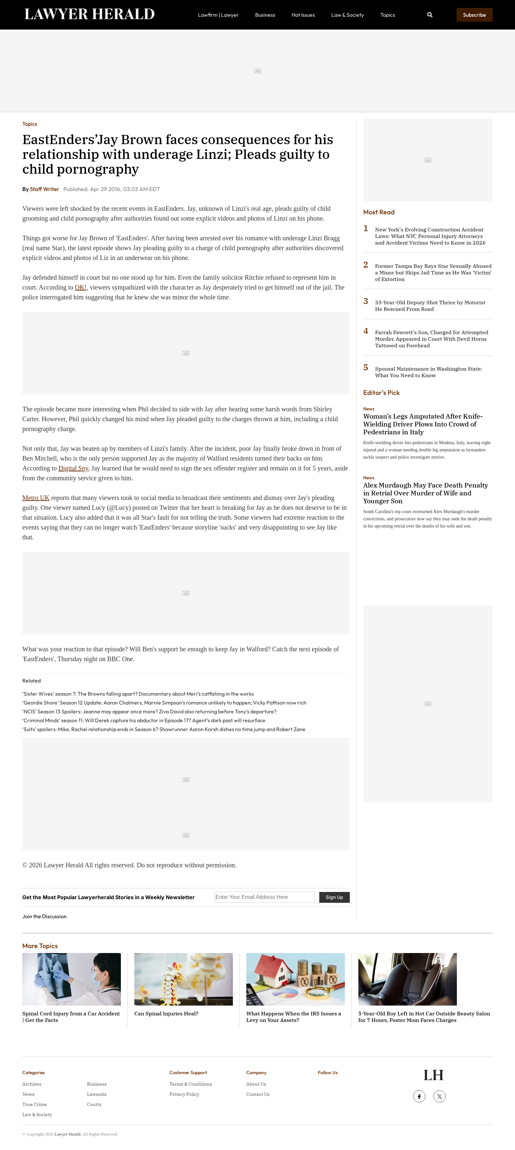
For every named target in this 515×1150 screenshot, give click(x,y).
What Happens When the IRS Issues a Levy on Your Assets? (293, 1016)
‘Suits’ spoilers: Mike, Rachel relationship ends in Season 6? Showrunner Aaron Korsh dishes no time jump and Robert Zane (163, 729)
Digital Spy (73, 468)
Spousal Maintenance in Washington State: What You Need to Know (428, 372)
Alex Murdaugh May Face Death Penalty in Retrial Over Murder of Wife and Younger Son (425, 493)
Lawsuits (96, 1094)
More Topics (40, 946)
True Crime (34, 1104)
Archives (31, 1084)
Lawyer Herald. (68, 1134)
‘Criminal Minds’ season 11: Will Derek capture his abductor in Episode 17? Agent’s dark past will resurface (143, 720)
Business (265, 14)
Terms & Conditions (190, 1084)
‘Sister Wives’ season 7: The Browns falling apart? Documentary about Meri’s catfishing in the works (138, 693)
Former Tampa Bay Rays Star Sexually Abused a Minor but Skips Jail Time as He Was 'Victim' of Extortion (433, 272)
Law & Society (347, 14)
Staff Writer (45, 188)
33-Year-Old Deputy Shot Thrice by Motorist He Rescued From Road (430, 305)
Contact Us (258, 1094)
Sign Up (334, 897)
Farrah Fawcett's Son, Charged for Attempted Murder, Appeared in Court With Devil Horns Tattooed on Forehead (431, 339)
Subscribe (474, 14)
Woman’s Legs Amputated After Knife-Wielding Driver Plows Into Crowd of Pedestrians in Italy (423, 424)
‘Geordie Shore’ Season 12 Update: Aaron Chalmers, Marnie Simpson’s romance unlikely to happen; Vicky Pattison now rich (164, 702)
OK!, (81, 287)
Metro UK (36, 497)
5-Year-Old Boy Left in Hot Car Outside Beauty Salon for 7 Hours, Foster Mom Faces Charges (424, 1016)
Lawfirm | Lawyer (218, 14)
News (368, 409)
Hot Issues (303, 14)
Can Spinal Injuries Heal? (166, 1013)
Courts (94, 1104)
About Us (256, 1084)
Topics (387, 14)
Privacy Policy (184, 1094)
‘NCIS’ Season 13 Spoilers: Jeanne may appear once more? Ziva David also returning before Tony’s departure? (149, 711)
